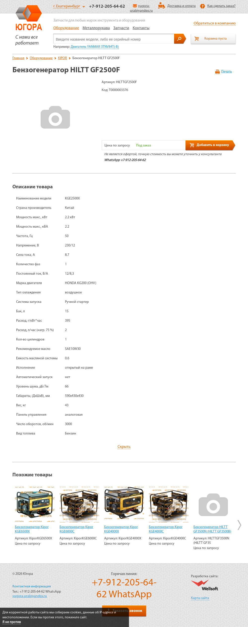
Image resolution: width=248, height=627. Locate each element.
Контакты (141, 28)
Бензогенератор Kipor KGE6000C (76, 529)
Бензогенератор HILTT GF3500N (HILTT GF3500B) (212, 529)
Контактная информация (31, 586)
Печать (226, 71)
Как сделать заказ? (221, 6)
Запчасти (121, 28)
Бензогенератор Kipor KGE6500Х (32, 529)
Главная (18, 58)
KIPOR (62, 58)
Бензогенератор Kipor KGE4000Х (121, 529)
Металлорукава (96, 28)
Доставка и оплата (181, 6)
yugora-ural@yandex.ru (29, 596)
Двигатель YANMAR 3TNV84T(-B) (95, 47)
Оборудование (66, 28)
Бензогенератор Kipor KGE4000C (166, 529)
